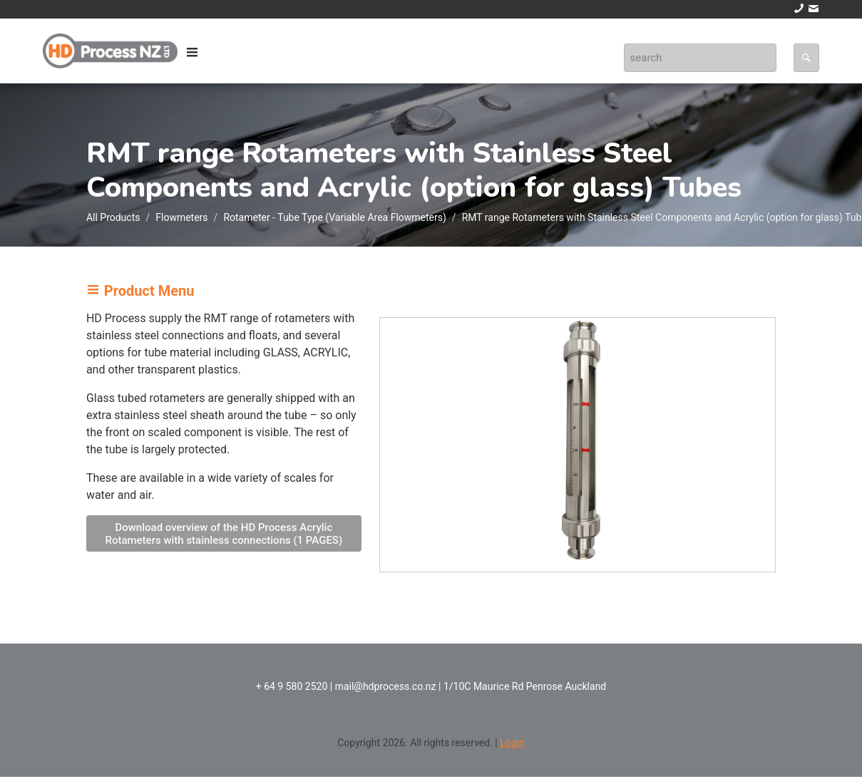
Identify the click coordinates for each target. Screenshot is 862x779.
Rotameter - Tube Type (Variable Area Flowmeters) (334, 217)
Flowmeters (181, 217)
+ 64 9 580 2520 (292, 686)
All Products (113, 217)
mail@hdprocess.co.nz (385, 686)
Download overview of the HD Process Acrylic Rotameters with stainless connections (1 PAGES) (223, 534)
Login (512, 742)
